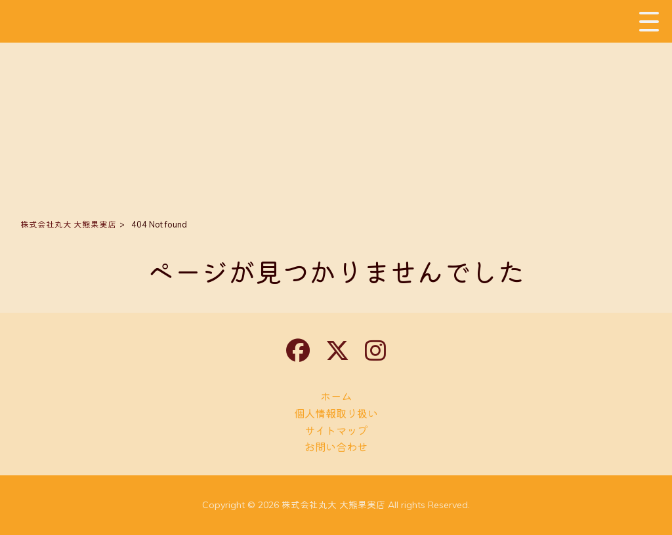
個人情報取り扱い (336, 413)
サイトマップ (336, 430)
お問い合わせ (336, 447)
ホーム (336, 396)
